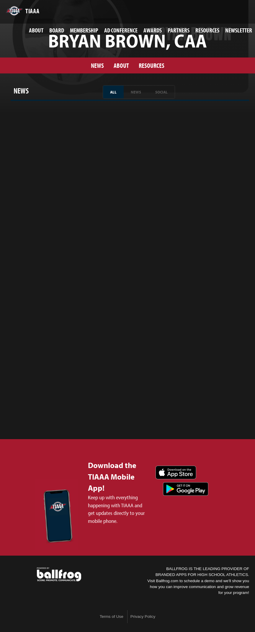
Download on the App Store (176, 472)
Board (56, 30)
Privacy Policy (143, 616)
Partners (178, 30)
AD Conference (121, 30)
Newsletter (238, 30)
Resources (207, 30)
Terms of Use (111, 616)
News (97, 65)
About (36, 30)
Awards (152, 30)
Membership (84, 30)
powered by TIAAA (59, 574)
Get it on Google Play (185, 489)
